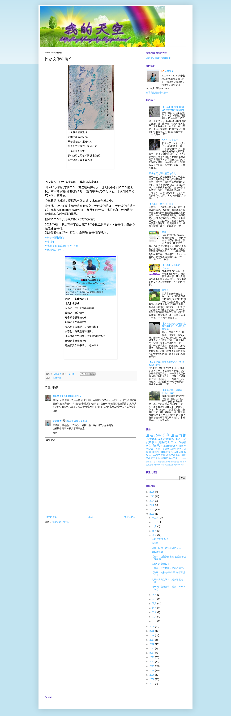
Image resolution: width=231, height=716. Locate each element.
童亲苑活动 (175, 462)
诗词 (182, 462)
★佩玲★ (57, 421)
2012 (152, 661)
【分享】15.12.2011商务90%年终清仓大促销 (173, 108)
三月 (154, 612)
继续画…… (157, 543)
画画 (181, 445)
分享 (166, 435)
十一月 (155, 522)
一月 (154, 621)
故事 (175, 445)
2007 (152, 683)
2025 (152, 496)
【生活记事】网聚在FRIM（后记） (172, 391)
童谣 (163, 455)
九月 (154, 531)
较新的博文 (51, 516)
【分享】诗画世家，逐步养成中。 (168, 568)
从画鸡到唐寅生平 (161, 563)
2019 (152, 631)
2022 (152, 509)
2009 (152, 674)
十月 (154, 526)
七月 (154, 594)
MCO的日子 (154, 455)
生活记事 (57, 378)
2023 (152, 505)
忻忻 (170, 452)
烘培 (168, 462)
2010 (152, 670)
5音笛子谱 (170, 455)
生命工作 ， (174, 458)
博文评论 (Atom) (60, 522)
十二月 (155, 517)
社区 (164, 462)
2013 (152, 657)
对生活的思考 (154, 445)
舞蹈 (156, 452)
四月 (154, 608)
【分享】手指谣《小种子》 (162, 204)
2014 (152, 653)
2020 (152, 626)
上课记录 (168, 445)
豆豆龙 (165, 290)
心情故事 (151, 439)
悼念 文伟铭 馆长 (160, 539)
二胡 (183, 439)
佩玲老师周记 (162, 458)
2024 (152, 500)
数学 (160, 462)
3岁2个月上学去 (170, 140)
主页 (90, 516)
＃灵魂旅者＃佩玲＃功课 (174, 465)
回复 (55, 411)
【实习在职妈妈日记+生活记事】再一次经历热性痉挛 (174, 326)
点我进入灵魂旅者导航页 (158, 58)
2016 (152, 644)
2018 (152, 635)
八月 (154, 535)
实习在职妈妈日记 (169, 439)
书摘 (174, 442)
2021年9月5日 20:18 (76, 421)
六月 (154, 599)
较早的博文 (130, 516)
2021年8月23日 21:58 (71, 396)
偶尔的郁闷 (157, 552)
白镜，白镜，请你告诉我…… (166, 547)
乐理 (153, 458)
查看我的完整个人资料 (157, 92)
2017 (152, 639)
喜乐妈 (56, 396)
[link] (54, 238)
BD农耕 (164, 452)
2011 (152, 666)
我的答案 (152, 442)
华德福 (181, 442)
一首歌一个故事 (161, 449)
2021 (152, 514)
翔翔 (151, 452)
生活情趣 (178, 435)
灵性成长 (164, 442)
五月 (154, 603)
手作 (156, 462)
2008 (152, 679)
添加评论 (50, 440)
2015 (152, 648)
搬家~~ (165, 232)
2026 (152, 492)
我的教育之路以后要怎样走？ (163, 173)
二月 (154, 616)
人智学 (173, 449)
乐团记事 (178, 452)
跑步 (178, 455)
